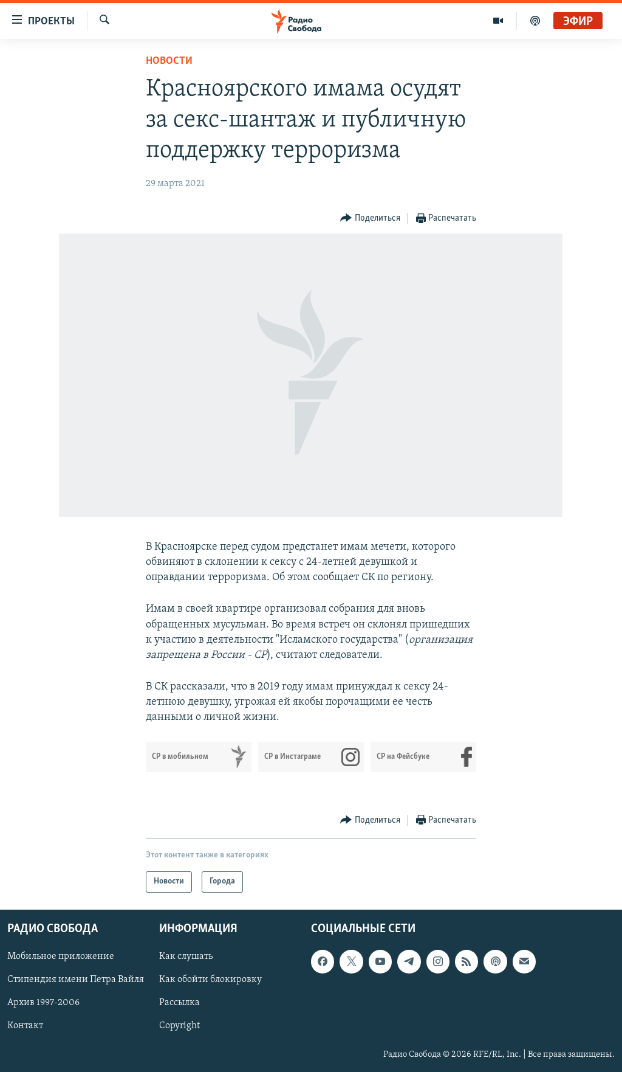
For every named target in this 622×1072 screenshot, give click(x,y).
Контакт (25, 1026)
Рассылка (179, 1003)
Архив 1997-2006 (43, 1003)
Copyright (179, 1026)
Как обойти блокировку (210, 979)
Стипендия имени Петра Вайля (75, 979)
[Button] (370, 218)
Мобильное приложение (60, 956)
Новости (169, 61)
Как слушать (186, 956)
